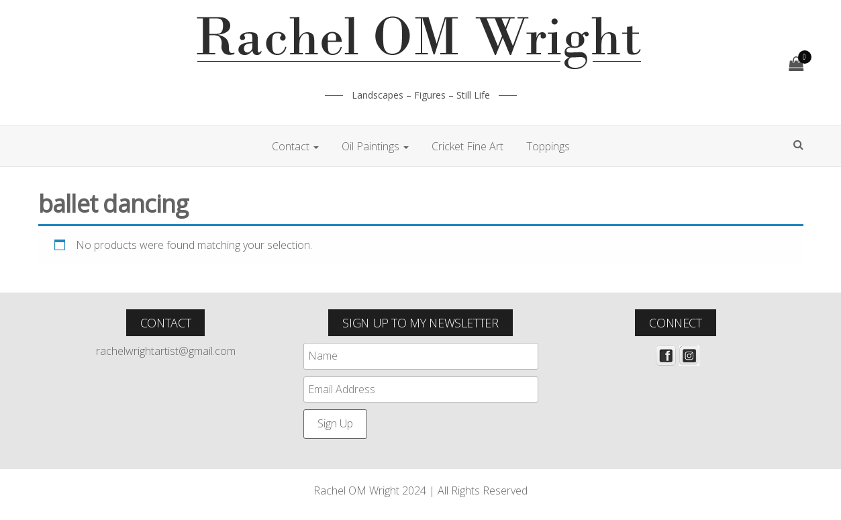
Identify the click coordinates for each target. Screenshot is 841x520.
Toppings (548, 146)
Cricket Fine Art (467, 146)
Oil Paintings (375, 146)
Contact (295, 146)
